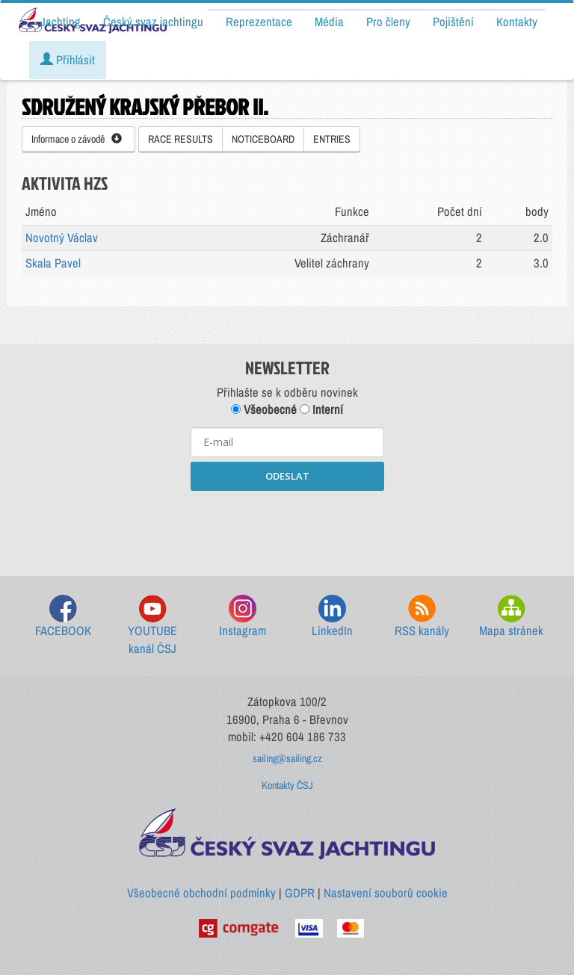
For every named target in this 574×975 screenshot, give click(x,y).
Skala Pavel (53, 263)
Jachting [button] (60, 21)
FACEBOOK (63, 617)
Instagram (242, 617)
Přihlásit (67, 60)
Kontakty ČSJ (287, 785)
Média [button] (329, 21)
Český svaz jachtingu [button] (153, 21)
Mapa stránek (511, 617)
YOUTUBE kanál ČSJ (152, 626)
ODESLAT (287, 476)
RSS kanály (422, 617)
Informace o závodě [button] (76, 139)
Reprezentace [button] (259, 21)
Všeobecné (264, 409)
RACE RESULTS (180, 139)
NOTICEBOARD (263, 139)
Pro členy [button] (388, 21)
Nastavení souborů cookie (386, 893)
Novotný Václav (61, 237)
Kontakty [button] (516, 21)
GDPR (300, 893)
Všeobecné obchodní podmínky (201, 893)
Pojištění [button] (453, 21)
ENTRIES (332, 139)
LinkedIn (332, 617)
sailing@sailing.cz (287, 758)
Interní (321, 409)
